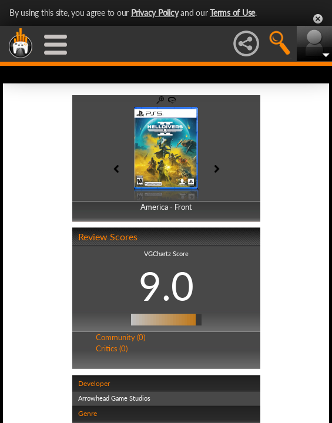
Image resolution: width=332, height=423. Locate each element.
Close (318, 19)
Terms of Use (232, 13)
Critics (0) (112, 348)
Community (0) (120, 337)
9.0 (166, 285)
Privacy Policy (155, 13)
